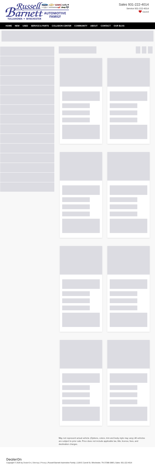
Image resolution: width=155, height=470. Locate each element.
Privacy (43, 463)
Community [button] (80, 25)
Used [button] (25, 25)
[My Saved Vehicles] (134, 11)
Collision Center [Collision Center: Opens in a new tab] (61, 25)
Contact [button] (106, 25)
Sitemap (35, 463)
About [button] (94, 25)
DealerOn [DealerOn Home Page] (27, 463)
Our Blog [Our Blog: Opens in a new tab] (119, 25)
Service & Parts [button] (40, 25)
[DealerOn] (14, 459)
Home (9, 25)
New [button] (17, 25)
